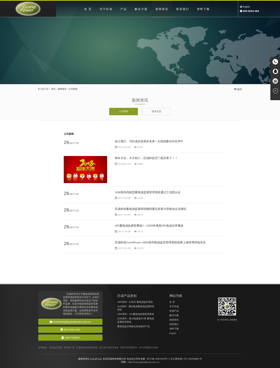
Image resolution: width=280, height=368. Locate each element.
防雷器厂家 (69, 347)
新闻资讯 (162, 9)
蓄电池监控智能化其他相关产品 (133, 326)
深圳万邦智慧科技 (128, 347)
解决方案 (141, 9)
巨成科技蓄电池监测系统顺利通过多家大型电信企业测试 (150, 209)
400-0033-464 (70, 329)
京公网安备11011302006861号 (186, 358)
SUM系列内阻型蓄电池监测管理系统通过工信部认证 (148, 192)
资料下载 (205, 9)
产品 (122, 9)
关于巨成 (104, 9)
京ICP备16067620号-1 (158, 358)
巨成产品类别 (127, 296)
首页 (53, 89)
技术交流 (156, 111)
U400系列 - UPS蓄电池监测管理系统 (135, 314)
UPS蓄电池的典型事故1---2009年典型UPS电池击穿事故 (149, 225)
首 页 (86, 9)
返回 (238, 89)
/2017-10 (71, 143)
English (245, 6)
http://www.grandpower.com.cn (143, 362)
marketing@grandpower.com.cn (70, 321)
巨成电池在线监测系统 (87, 347)
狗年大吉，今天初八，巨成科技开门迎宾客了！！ (146, 158)
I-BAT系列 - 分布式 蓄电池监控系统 (135, 302)
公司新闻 (73, 89)
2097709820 (70, 337)
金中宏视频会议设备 (148, 347)
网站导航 (175, 296)
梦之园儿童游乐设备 (109, 347)
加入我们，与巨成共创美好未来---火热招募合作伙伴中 (149, 141)
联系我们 (184, 9)
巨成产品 (174, 311)
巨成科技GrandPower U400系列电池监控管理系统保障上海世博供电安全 (160, 242)
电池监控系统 (55, 347)
